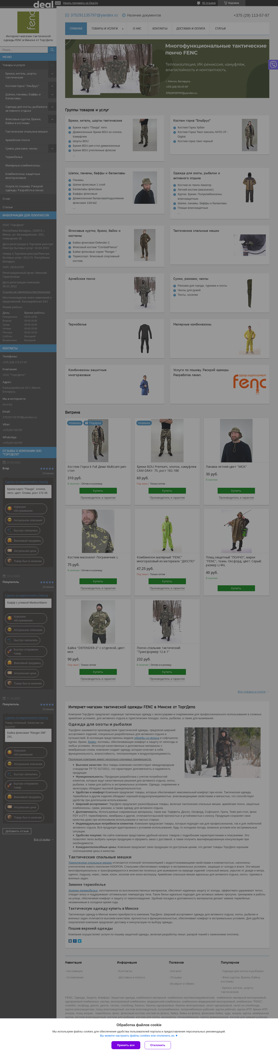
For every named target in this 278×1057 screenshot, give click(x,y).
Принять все (126, 1045)
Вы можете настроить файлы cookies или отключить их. (137, 1035)
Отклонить (157, 1045)
